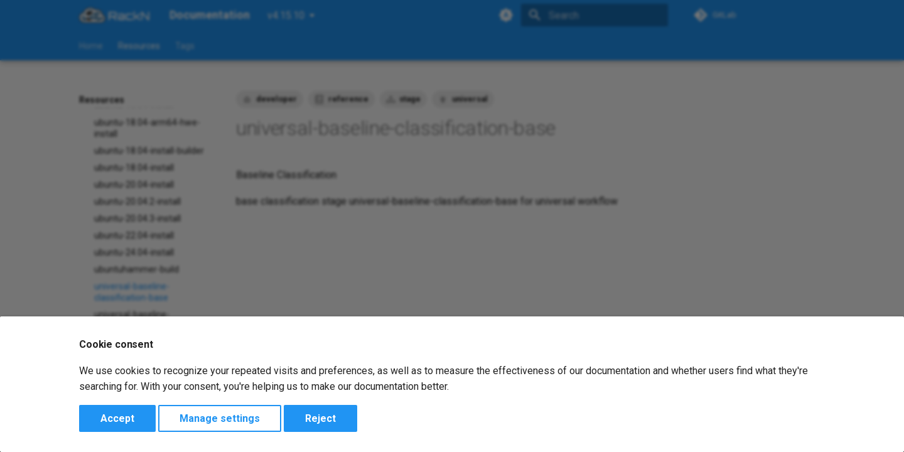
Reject (320, 418)
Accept (117, 418)
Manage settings (220, 418)
